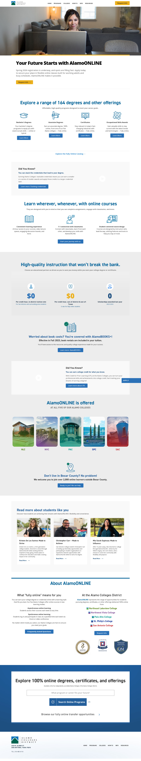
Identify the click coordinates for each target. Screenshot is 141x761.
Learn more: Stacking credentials (33, 186)
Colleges (66, 3)
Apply (126, 380)
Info (81, 3)
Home (49, 3)
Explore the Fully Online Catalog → (70, 154)
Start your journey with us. (70, 241)
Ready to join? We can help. (70, 485)
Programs (57, 3)
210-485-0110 (18, 752)
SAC (118, 449)
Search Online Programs (71, 702)
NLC (23, 449)
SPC (94, 449)
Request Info (122, 3)
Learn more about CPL (76, 386)
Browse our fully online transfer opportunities (70, 714)
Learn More (23, 138)
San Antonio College (103, 625)
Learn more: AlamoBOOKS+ (70, 350)
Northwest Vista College (103, 612)
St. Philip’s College (103, 621)
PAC (70, 449)
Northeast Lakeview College (103, 608)
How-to (75, 3)
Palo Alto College (103, 616)
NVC (47, 449)
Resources (89, 3)
